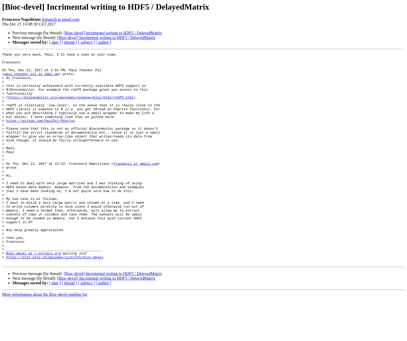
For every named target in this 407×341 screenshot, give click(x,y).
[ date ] (55, 42)
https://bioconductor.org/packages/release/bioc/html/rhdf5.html (71, 106)
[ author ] (103, 42)
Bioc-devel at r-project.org (33, 293)
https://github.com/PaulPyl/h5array (40, 134)
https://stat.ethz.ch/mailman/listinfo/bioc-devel (54, 298)
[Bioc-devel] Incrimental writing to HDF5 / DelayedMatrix (113, 33)
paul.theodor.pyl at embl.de (31, 78)
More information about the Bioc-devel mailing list (44, 336)
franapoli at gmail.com (60, 19)
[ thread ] (69, 42)
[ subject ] (86, 42)
